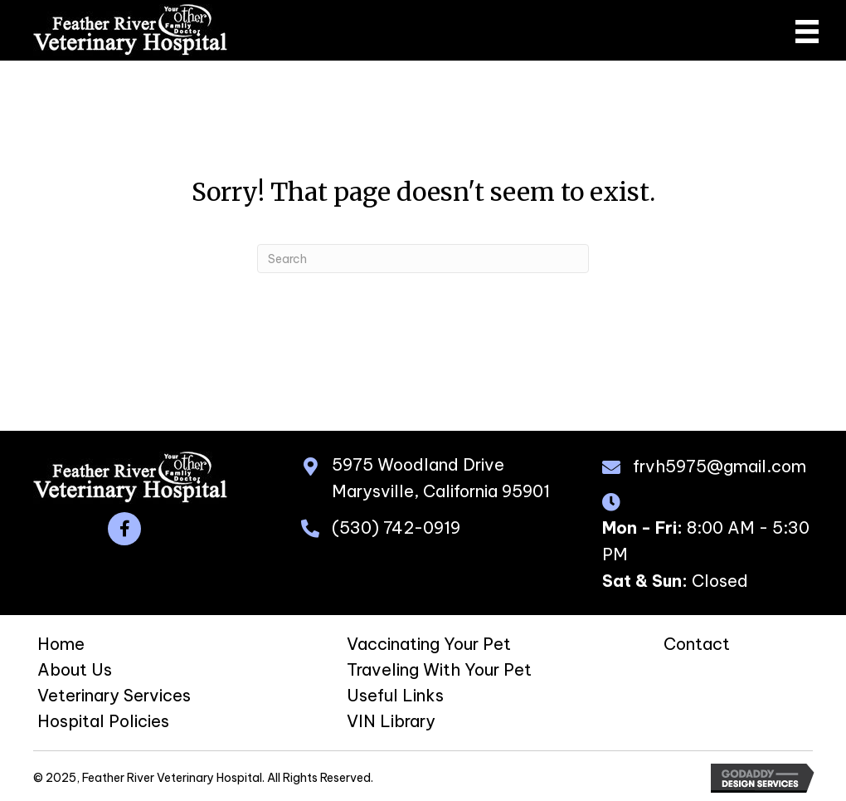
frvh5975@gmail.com (719, 466)
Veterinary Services (114, 695)
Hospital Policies (103, 721)
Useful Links (395, 695)
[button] (124, 528)
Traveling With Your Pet (439, 669)
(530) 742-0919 (396, 527)
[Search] (423, 258)
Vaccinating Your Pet (429, 643)
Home (61, 643)
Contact (697, 643)
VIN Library (391, 721)
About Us (74, 669)
